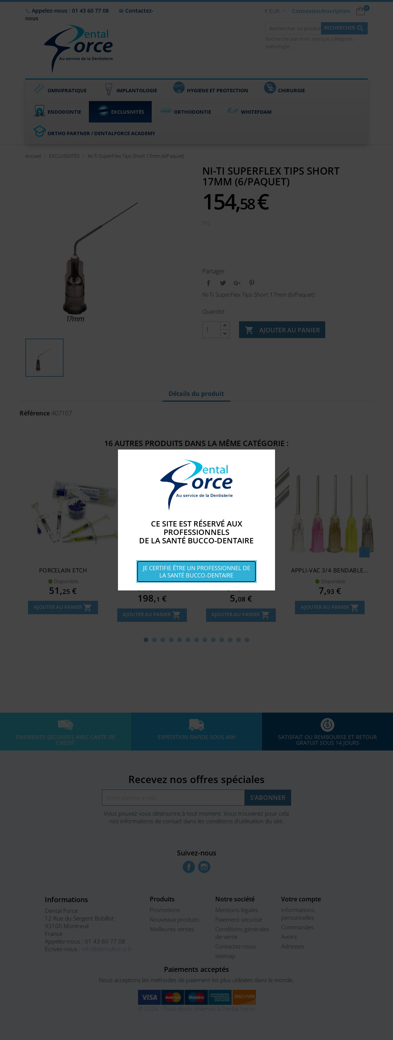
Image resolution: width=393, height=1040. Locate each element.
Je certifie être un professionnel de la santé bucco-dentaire (196, 571)
